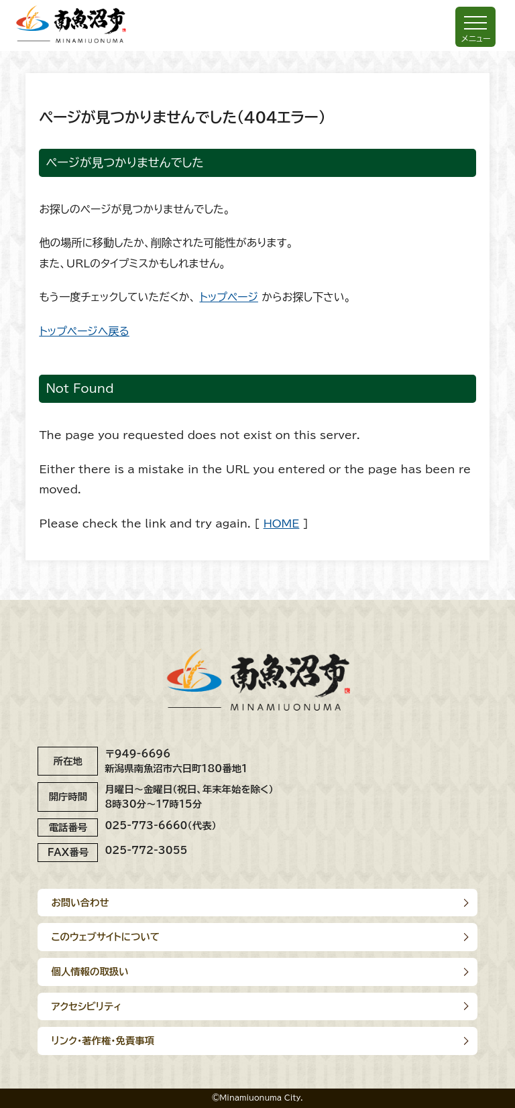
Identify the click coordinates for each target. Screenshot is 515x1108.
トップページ (229, 297)
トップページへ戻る (84, 331)
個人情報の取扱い (89, 972)
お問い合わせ (80, 903)
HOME (282, 523)
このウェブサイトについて (105, 937)
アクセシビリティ (86, 1006)
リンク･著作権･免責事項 (102, 1041)
